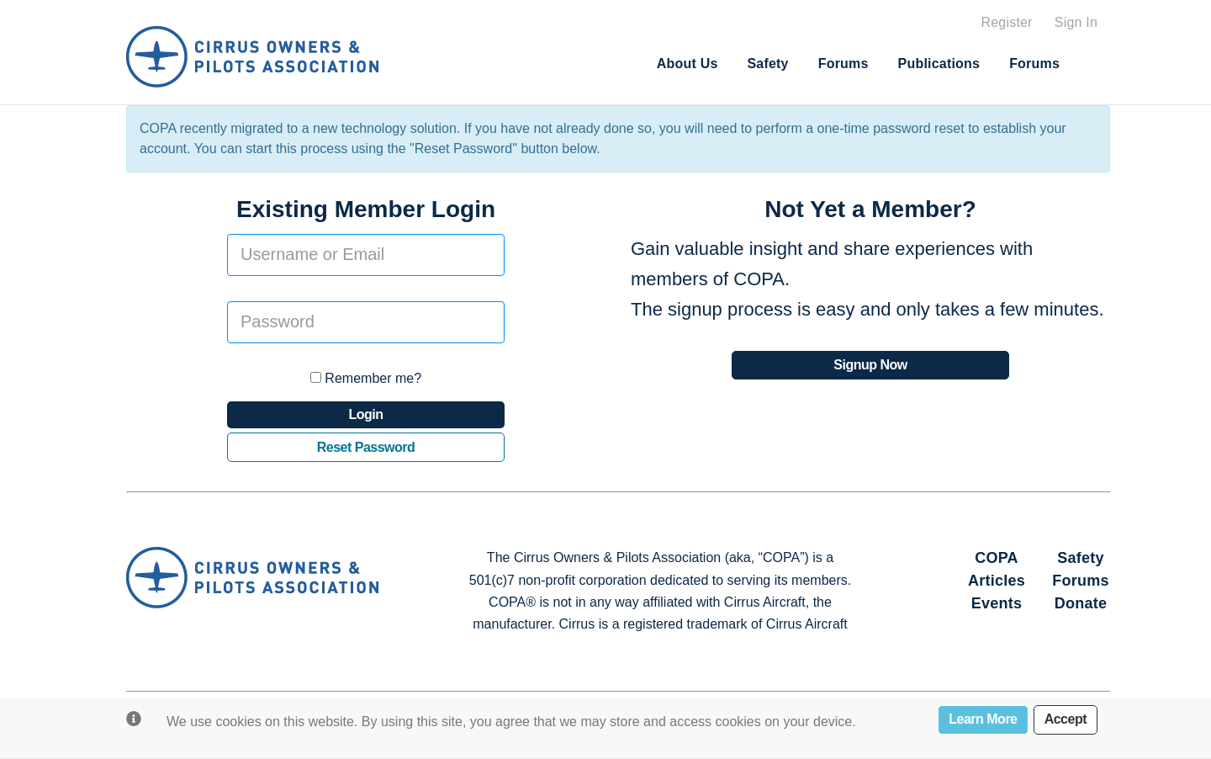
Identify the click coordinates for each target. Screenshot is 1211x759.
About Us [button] (687, 63)
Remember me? (365, 378)
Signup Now (870, 365)
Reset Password (366, 447)
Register (1006, 22)
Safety (1080, 557)
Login (365, 414)
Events (997, 603)
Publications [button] (939, 63)
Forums (843, 63)
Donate (1081, 603)
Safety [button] (767, 63)
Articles (996, 580)
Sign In (1076, 22)
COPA (996, 557)
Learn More (983, 719)
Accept (1065, 719)
